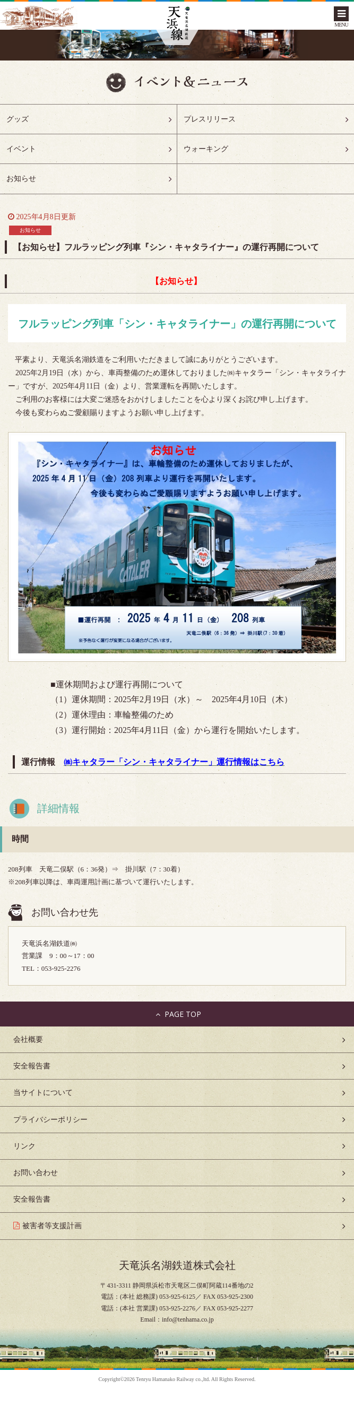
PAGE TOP (177, 1014)
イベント (21, 149)
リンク (24, 1146)
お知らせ (21, 179)
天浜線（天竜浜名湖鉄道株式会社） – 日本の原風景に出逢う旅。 (177, 24)
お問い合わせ (35, 1173)
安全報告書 (31, 1066)
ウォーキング (206, 149)
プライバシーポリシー (50, 1120)
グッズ (17, 119)
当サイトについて (43, 1093)
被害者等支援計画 (52, 1226)
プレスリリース (210, 119)
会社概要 (28, 1039)
